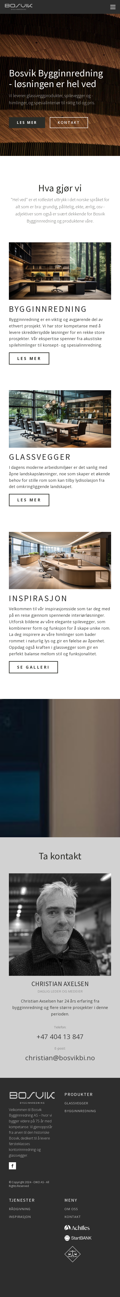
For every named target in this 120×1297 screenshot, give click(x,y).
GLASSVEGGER (76, 1103)
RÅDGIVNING (19, 1209)
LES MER (27, 122)
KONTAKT (69, 122)
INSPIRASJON (20, 1216)
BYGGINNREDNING (80, 1111)
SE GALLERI (33, 667)
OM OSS (71, 1209)
